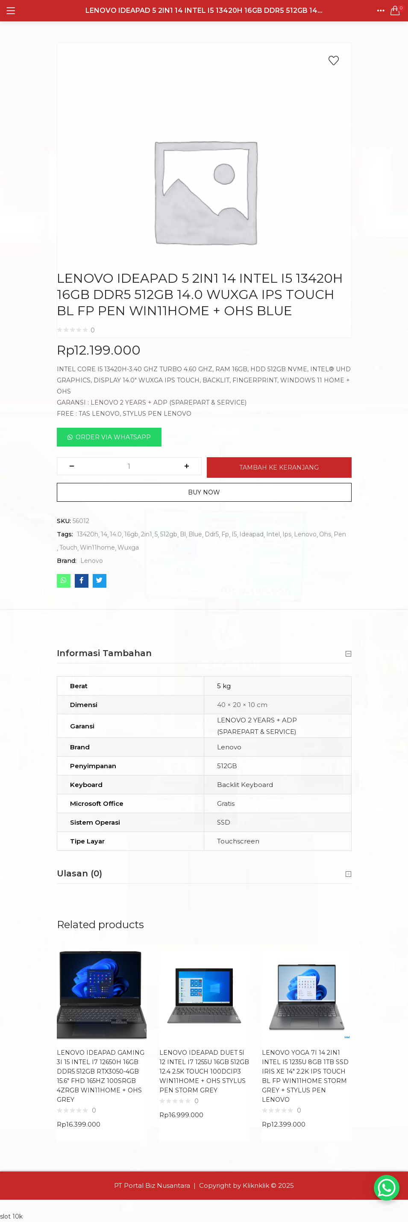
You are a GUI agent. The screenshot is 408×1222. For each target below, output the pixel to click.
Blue (195, 534)
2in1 (146, 534)
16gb (131, 534)
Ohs (325, 534)
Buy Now (204, 492)
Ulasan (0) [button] (204, 874)
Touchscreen (238, 841)
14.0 (116, 534)
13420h (87, 534)
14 (104, 534)
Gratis (226, 803)
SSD (223, 822)
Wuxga (128, 547)
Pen (340, 534)
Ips (286, 534)
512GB (227, 766)
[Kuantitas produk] (129, 466)
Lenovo (305, 534)
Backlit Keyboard (245, 785)
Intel (273, 534)
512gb (168, 534)
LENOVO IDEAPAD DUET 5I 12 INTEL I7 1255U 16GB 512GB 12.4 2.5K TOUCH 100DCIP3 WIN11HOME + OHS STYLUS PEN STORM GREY (204, 1071)
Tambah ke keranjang (279, 467)
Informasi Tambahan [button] (204, 653)
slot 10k (11, 1216)
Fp (225, 534)
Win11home (97, 547)
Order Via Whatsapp (113, 437)
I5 (234, 534)
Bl (183, 534)
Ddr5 (212, 534)
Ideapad (251, 534)
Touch (68, 547)
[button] (395, 10)
